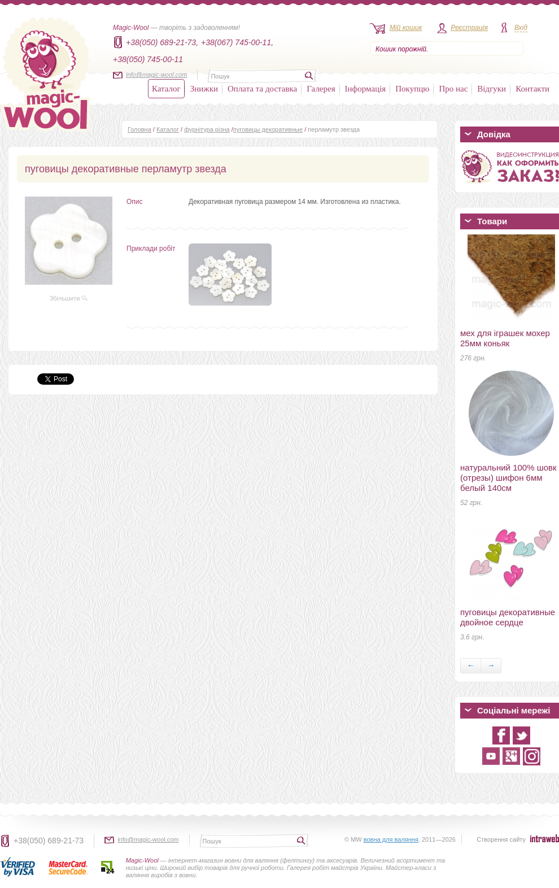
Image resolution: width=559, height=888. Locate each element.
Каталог (166, 88)
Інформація (365, 88)
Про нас (453, 88)
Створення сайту (501, 839)
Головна (139, 129)
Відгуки (491, 88)
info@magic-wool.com (156, 74)
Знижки (204, 88)
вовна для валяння (391, 839)
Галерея (321, 88)
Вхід (520, 28)
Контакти (532, 88)
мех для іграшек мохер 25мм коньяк (505, 338)
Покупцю (412, 88)
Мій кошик (406, 28)
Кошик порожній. (401, 49)
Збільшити (69, 298)
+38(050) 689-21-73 (49, 840)
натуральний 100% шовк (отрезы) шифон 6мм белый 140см (508, 478)
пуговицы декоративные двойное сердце (507, 617)
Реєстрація (469, 28)
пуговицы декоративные (268, 129)
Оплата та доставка (262, 88)
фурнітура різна (207, 129)
